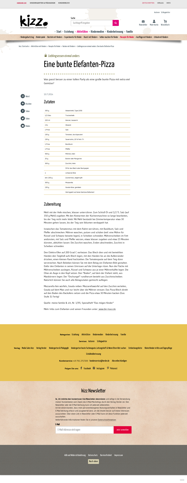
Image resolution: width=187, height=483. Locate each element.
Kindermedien (97, 29)
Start (58, 29)
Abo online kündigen (119, 362)
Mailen (27, 125)
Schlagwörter (165, 10)
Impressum (118, 457)
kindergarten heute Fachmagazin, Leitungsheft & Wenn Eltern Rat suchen (98, 349)
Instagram (100, 370)
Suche (73, 16)
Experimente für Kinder (72, 35)
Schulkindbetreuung (93, 355)
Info (168, 3)
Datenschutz (93, 457)
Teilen (27, 110)
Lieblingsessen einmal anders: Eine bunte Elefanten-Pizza (95, 44)
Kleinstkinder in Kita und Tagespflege (158, 349)
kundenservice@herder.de (99, 362)
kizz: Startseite (24, 44)
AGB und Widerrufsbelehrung (75, 457)
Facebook (87, 370)
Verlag (159, 3)
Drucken (28, 102)
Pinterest (113, 370)
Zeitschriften (146, 3)
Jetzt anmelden (122, 431)
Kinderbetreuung (115, 29)
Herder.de (21, 3)
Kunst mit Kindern (90, 35)
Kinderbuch (65, 3)
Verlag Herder (41, 349)
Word (27, 95)
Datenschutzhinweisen (107, 421)
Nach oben (93, 463)
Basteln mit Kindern (53, 35)
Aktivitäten (82, 29)
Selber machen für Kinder (110, 35)
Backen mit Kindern (69, 44)
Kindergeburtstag (23, 35)
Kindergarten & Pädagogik (43, 3)
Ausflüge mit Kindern (146, 35)
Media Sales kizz (28, 349)
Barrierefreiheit (106, 457)
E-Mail (57, 426)
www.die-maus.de (107, 310)
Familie (129, 29)
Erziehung (69, 29)
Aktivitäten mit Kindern (38, 44)
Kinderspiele (37, 35)
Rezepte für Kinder (129, 35)
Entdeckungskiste (135, 349)
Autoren (157, 10)
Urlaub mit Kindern (165, 35)
